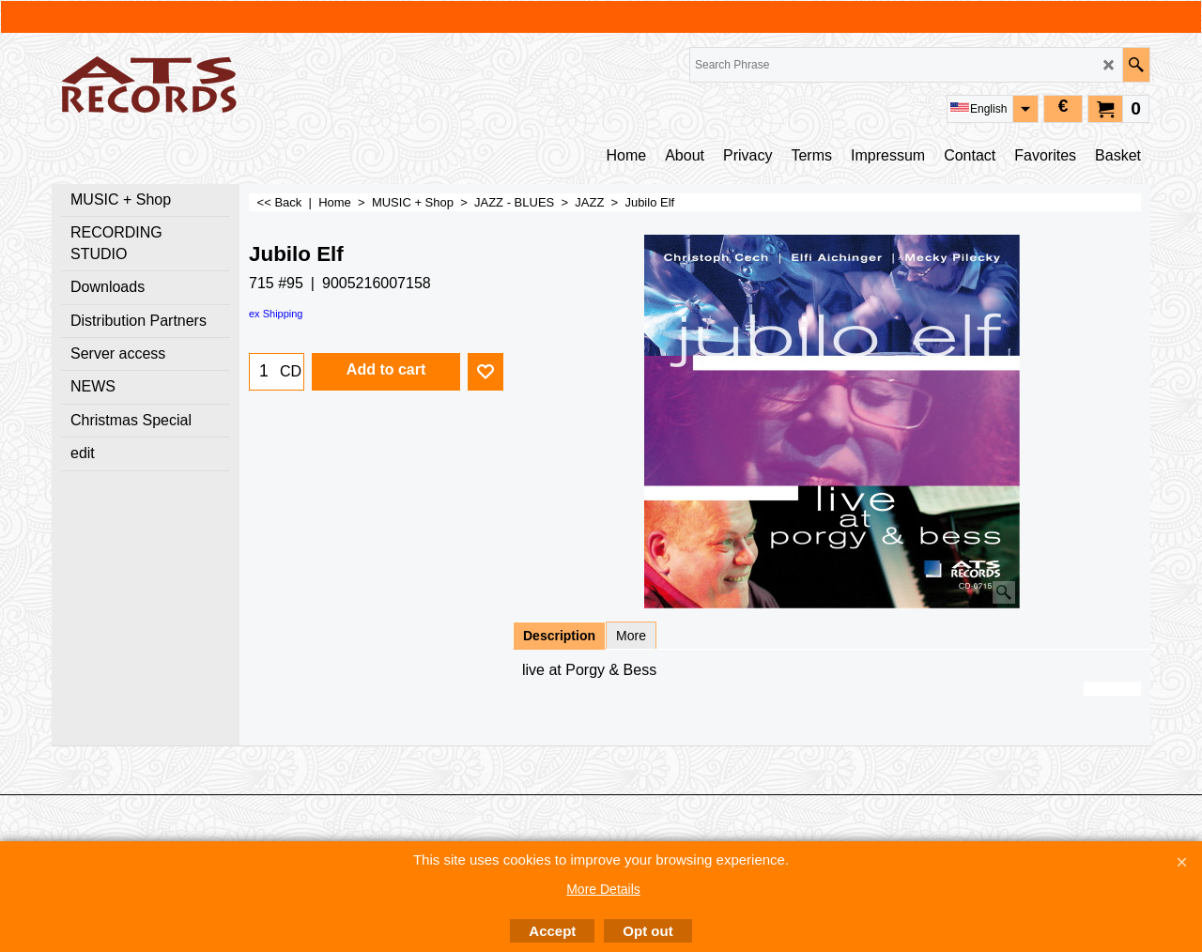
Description (559, 635)
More (631, 635)
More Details (603, 889)
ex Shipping (276, 313)
